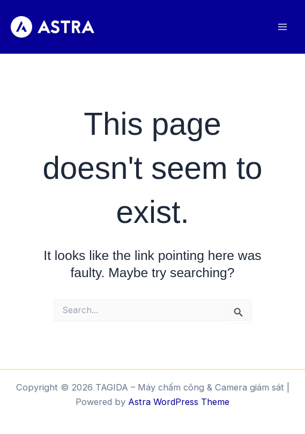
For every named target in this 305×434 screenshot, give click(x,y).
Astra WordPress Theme (178, 401)
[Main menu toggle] (282, 27)
